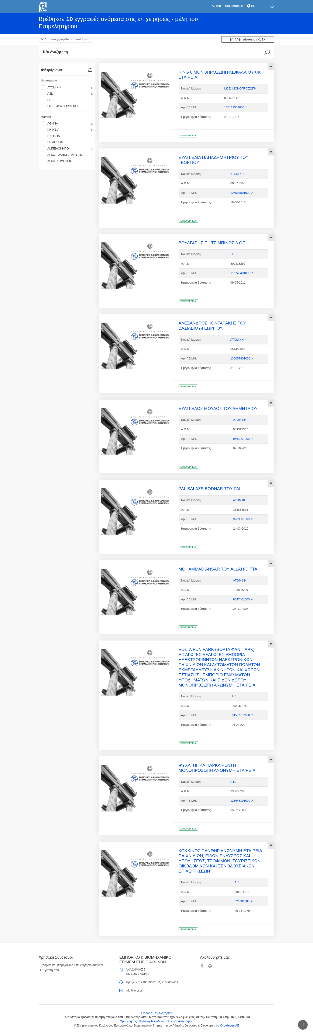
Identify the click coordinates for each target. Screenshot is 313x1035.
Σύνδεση (264, 6)
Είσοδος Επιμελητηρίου (156, 1013)
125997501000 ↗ (242, 192)
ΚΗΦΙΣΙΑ (67, 130)
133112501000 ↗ (235, 107)
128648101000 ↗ (242, 800)
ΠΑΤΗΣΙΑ (67, 136)
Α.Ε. (67, 94)
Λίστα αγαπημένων (272, 6)
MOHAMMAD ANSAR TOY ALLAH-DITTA (218, 569)
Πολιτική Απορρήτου (180, 1021)
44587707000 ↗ (242, 715)
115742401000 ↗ (242, 273)
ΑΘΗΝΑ (67, 124)
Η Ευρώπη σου (49, 970)
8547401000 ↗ (243, 599)
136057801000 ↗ (242, 358)
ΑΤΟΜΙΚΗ (67, 87)
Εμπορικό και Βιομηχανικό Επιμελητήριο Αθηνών (71, 965)
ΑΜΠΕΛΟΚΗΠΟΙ (67, 149)
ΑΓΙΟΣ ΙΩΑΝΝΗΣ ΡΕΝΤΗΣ (67, 155)
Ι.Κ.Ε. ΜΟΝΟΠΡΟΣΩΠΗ (67, 106)
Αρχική (216, 5)
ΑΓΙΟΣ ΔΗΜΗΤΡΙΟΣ (67, 161)
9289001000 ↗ (243, 519)
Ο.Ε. (67, 100)
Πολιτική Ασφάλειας (152, 1021)
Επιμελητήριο (234, 5)
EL (251, 5)
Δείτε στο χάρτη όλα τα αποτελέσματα (67, 39)
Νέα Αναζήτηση (55, 52)
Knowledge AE (229, 1025)
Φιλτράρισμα (51, 70)
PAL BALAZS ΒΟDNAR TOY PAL (210, 488)
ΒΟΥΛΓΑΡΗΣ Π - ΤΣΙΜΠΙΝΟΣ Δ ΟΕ (212, 243)
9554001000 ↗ (243, 439)
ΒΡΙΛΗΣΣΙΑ (67, 142)
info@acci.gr (134, 990)
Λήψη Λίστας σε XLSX (247, 39)
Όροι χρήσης (128, 1021)
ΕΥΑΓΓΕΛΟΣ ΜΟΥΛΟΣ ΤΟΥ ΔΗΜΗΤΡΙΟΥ (218, 408)
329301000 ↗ (244, 901)
